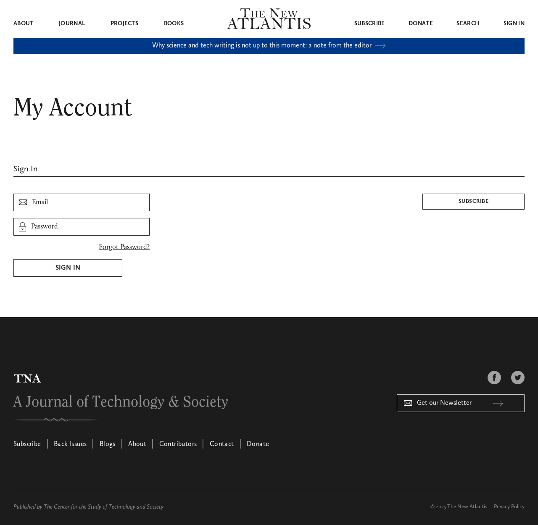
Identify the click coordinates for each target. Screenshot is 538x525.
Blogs (108, 444)
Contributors (178, 444)
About (23, 23)
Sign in (514, 23)
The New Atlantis (467, 506)
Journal (72, 23)
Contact (222, 444)
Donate (421, 23)
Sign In (68, 268)
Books (174, 23)
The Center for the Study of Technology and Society (104, 507)
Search (468, 23)
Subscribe (369, 23)
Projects (125, 23)
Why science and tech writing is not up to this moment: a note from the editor (269, 45)
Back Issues (70, 444)
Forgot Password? (124, 247)
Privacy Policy (509, 506)
